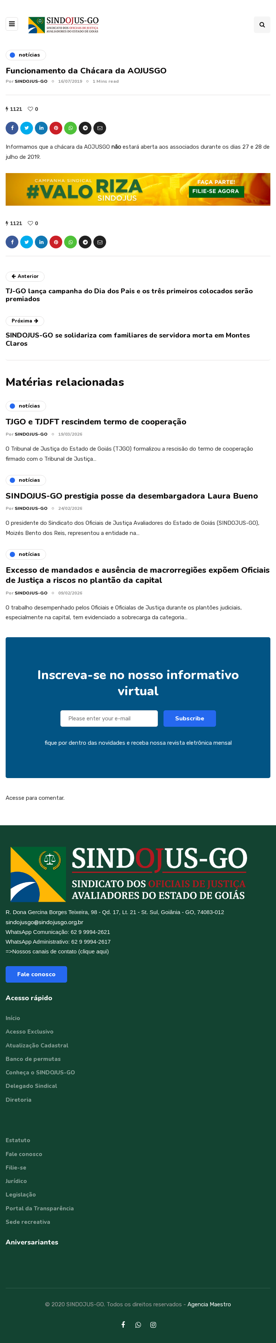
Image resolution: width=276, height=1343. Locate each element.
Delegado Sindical (31, 1086)
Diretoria (19, 1100)
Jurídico (16, 1181)
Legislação (21, 1194)
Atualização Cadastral (37, 1045)
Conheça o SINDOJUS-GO (40, 1072)
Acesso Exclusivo (30, 1031)
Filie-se (16, 1167)
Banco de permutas (33, 1059)
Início (13, 1018)
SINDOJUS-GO (31, 81)
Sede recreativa (28, 1222)
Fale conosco (36, 974)
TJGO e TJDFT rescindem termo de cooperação (96, 426)
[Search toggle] (262, 24)
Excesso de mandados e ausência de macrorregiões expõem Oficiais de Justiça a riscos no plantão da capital (138, 580)
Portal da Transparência (40, 1208)
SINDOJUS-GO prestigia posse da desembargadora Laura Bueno (132, 500)
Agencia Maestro (209, 1304)
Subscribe (189, 723)
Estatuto (18, 1140)
